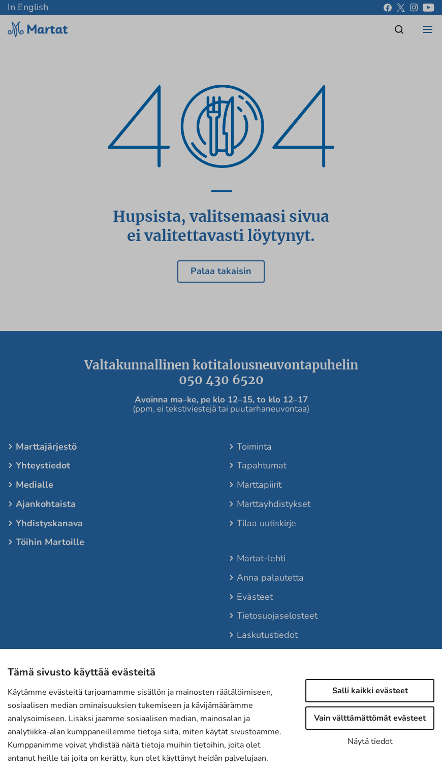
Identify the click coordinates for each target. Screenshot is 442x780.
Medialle (34, 485)
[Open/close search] (399, 29)
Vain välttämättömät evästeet (370, 718)
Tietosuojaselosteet (277, 615)
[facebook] (388, 8)
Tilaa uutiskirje (266, 523)
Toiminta (254, 446)
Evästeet (255, 597)
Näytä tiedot (370, 741)
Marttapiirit (259, 485)
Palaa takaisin (221, 271)
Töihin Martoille (50, 542)
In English (28, 7)
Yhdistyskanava (49, 523)
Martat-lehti (261, 558)
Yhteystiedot (43, 465)
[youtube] (428, 8)
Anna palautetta (270, 577)
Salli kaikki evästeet (370, 690)
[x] (401, 8)
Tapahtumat (262, 465)
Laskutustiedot (267, 635)
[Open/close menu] (428, 29)
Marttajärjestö (46, 446)
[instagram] (414, 8)
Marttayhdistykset (273, 504)
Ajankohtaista (46, 504)
